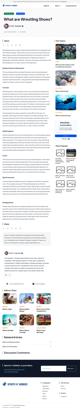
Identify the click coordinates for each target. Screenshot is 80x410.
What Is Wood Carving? (24, 331)
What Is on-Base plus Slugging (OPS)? (70, 160)
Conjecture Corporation (19, 405)
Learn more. (64, 1)
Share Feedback (38, 284)
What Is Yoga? (7, 309)
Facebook (64, 396)
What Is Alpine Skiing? (24, 310)
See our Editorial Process (15, 284)
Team (57, 62)
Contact (63, 388)
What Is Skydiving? (62, 91)
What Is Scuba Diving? (63, 115)
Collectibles (41, 328)
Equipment (45, 386)
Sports (5, 306)
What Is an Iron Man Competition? (43, 310)
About (62, 386)
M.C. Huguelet (16, 26)
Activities (58, 88)
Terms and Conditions (15, 407)
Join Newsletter (71, 6)
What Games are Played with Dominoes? (60, 191)
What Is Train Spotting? (40, 331)
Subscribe (65, 135)
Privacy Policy (5, 407)
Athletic (44, 398)
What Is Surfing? (8, 330)
